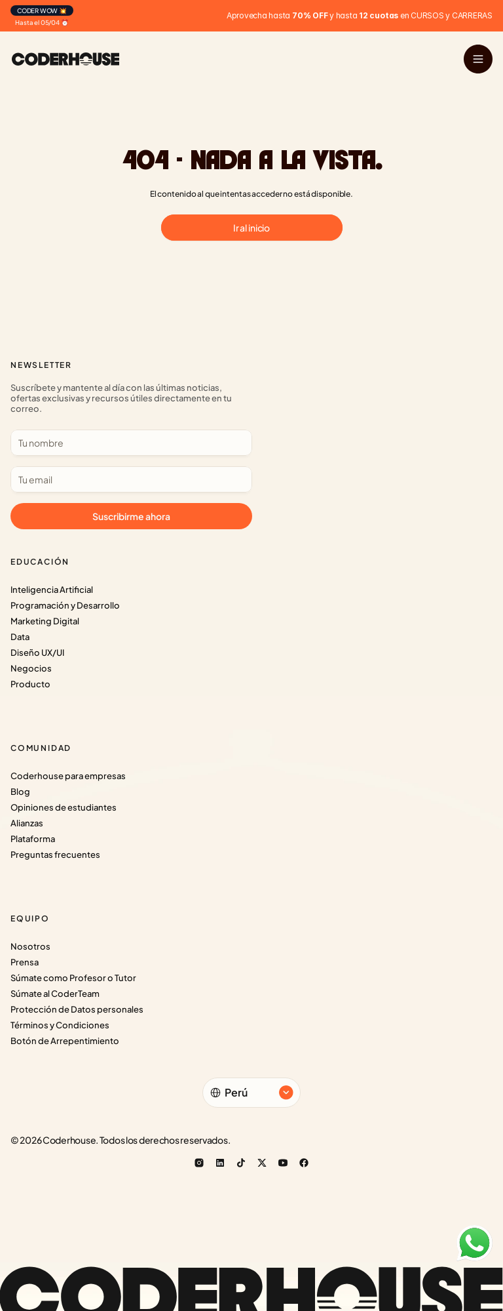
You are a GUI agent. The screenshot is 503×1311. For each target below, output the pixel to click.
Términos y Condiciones (59, 1025)
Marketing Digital (44, 621)
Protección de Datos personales (76, 1009)
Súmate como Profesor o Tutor (73, 978)
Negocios (31, 668)
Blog (20, 791)
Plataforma (32, 839)
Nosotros (30, 946)
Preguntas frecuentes (55, 854)
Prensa (24, 962)
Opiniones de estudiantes (63, 807)
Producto (30, 684)
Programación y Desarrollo (65, 605)
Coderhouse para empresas (68, 776)
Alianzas (26, 823)
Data (19, 637)
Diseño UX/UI (37, 652)
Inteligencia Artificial (51, 589)
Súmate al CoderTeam (55, 993)
